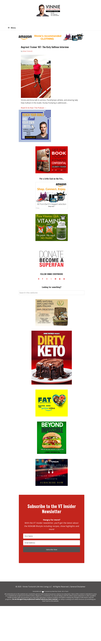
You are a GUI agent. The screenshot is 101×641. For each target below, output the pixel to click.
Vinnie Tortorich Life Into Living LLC (37, 586)
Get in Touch (65, 591)
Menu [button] (13, 28)
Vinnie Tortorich (49, 10)
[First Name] (51, 536)
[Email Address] (51, 542)
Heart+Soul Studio (56, 591)
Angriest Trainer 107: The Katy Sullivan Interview (45, 47)
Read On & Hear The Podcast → (33, 108)
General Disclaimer (77, 586)
